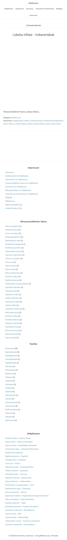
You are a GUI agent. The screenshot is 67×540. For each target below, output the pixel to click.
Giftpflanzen (33, 3)
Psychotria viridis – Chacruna (16, 474)
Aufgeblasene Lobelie (20, 121)
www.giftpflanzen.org (42, 536)
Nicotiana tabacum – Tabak (15, 503)
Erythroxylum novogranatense (16, 284)
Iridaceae (8, 417)
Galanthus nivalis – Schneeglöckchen (19, 467)
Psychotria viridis (11, 327)
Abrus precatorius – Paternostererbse (19, 499)
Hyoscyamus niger (12, 302)
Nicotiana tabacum (12, 319)
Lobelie (48, 124)
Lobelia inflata (38, 124)
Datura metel (10, 269)
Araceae (8, 399)
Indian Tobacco (9, 124)
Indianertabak (21, 124)
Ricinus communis (12, 330)
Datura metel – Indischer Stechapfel (19, 442)
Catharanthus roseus (13, 251)
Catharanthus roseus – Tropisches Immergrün (22, 521)
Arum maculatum (12, 233)
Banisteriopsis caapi (12, 240)
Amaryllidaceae (11, 359)
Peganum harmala (12, 323)
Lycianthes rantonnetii (13, 309)
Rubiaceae (9, 373)
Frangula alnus (11, 291)
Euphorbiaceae (11, 352)
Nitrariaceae (9, 420)
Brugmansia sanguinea (14, 244)
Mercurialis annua (12, 312)
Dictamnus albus (11, 276)
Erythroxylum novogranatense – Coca (19, 485)
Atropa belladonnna (13, 237)
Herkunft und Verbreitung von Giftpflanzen (21, 194)
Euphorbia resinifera (13, 287)
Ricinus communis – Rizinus (15, 492)
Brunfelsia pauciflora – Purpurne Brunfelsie (21, 506)
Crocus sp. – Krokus (12, 463)
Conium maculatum (12, 258)
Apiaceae (8, 391)
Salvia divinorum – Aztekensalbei (18, 481)
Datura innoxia (10, 266)
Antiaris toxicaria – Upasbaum (16, 470)
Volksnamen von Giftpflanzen (16, 179)
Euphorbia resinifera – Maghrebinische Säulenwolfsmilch (27, 496)
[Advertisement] (33, 97)
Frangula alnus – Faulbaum (15, 460)
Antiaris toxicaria (11, 230)
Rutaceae (8, 377)
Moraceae (9, 366)
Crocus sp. (9, 262)
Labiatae (8, 388)
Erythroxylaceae (11, 409)
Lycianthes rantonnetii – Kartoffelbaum (20, 510)
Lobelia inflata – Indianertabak (33, 35)
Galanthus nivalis (11, 294)
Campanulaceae (36, 121)
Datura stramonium (12, 273)
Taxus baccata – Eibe (13, 514)
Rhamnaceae (10, 370)
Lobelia (29, 124)
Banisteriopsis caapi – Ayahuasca (18, 488)
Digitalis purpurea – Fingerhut (16, 456)
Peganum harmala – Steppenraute (18, 478)
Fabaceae (8, 413)
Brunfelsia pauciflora (13, 248)
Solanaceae (9, 348)
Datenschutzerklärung (13, 205)
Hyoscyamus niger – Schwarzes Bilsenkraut (22, 449)
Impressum (9, 172)
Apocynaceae (10, 395)
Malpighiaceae (10, 363)
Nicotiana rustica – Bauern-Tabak (17, 438)
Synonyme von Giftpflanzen (15, 187)
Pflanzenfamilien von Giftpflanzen (18, 190)
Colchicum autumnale (13, 255)
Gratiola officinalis (12, 298)
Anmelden (54, 536)
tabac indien (56, 124)
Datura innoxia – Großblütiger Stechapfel (21, 445)
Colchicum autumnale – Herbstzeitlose (20, 524)
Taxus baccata (10, 337)
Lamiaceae (9, 384)
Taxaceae (8, 381)
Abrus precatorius (12, 226)
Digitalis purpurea (12, 280)
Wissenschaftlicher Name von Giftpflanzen (21, 183)
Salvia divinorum (11, 334)
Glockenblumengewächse (53, 121)
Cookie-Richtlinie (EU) (13, 208)
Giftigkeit (8, 197)
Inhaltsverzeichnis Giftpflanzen (17, 176)
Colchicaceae (10, 406)
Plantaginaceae (11, 355)
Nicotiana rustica (11, 316)
